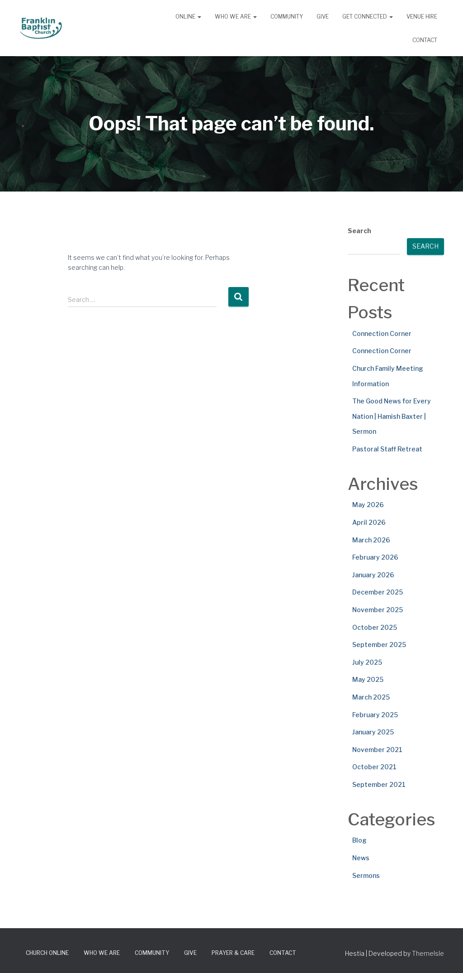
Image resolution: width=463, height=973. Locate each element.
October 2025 (374, 627)
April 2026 (369, 522)
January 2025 (373, 732)
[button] (199, 16)
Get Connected (367, 16)
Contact (424, 40)
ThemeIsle (428, 953)
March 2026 (371, 540)
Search (359, 231)
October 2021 (374, 767)
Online (188, 16)
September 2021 (379, 784)
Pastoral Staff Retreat (387, 449)
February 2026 (375, 557)
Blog (359, 840)
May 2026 (368, 504)
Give (323, 16)
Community (286, 16)
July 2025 (367, 662)
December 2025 (377, 592)
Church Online (47, 952)
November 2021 (377, 749)
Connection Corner (381, 333)
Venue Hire (421, 16)
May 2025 (367, 679)
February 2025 (375, 715)
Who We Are (236, 16)
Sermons (366, 875)
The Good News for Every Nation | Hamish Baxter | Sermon (391, 416)
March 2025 (371, 697)
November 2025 (377, 610)
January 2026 (373, 575)
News (360, 858)
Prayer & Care (233, 952)
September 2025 (379, 644)
